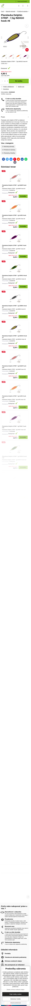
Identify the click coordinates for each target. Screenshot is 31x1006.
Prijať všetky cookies (16, 994)
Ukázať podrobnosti (15, 1003)
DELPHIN (8, 94)
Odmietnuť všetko (15, 999)
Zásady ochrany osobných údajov (15, 989)
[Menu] (28, 5)
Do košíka (18, 81)
